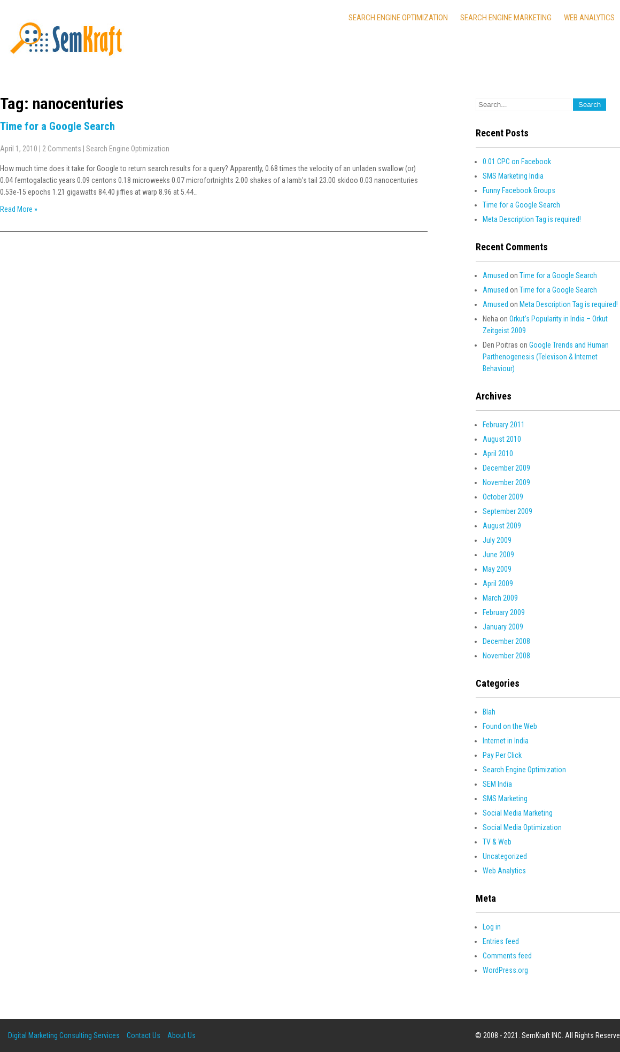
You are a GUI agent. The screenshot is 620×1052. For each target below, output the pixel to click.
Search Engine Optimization (398, 17)
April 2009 (498, 583)
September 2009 (507, 511)
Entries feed (501, 941)
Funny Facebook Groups (519, 190)
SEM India (497, 784)
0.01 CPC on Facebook (517, 161)
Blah (489, 712)
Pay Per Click (502, 755)
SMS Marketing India (513, 176)
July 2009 (497, 540)
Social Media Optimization (522, 827)
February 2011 (504, 424)
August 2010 (502, 439)
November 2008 (506, 655)
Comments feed (507, 955)
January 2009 (503, 627)
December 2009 (506, 468)
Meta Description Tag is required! (532, 219)
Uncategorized (505, 856)
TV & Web (497, 842)
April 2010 (498, 453)
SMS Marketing (505, 798)
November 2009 (506, 482)
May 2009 (497, 569)
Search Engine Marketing (506, 17)
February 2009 (504, 612)
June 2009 (498, 554)
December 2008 (506, 641)
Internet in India (506, 740)
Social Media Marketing (518, 813)
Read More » (18, 209)
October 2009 (503, 497)
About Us (181, 1035)
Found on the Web (510, 726)
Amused (495, 275)
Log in (492, 927)
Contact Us (143, 1035)
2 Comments (61, 148)
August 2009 (502, 525)
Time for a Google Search (57, 126)
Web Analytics (589, 17)
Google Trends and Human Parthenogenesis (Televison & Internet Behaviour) (546, 357)
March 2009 (500, 598)
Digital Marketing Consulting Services (64, 1035)
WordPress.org (505, 970)
